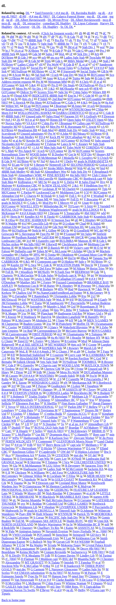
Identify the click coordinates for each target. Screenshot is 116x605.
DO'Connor (9, 206)
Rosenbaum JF (89, 306)
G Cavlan (32, 189)
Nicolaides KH (11, 144)
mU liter (55, 586)
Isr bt (69, 524)
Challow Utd (24, 292)
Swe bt (26, 227)
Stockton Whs (10, 566)
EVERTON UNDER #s (27, 393)
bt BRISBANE (25, 496)
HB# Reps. (72, 586)
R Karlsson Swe (59, 438)
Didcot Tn (26, 92)
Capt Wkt (43, 458)
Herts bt (15, 216)
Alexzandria (12, 562)
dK (3, 36)
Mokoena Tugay (71, 545)
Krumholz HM (103, 216)
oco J (5, 74)
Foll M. (20, 521)
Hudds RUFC (75, 521)
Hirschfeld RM (29, 358)
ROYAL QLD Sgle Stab (49, 427)
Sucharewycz (79, 552)
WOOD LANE (70, 365)
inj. (99, 137)
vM (46, 50)
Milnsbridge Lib (104, 310)
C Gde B (108, 113)
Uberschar (8, 337)
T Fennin (103, 265)
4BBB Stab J (13, 116)
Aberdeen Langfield (68, 317)
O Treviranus (25, 458)
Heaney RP (103, 154)
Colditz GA (36, 168)
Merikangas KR (82, 382)
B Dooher (58, 154)
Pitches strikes (10, 244)
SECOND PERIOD (82, 164)
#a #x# (109, 102)
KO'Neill (34, 109)
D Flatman (27, 559)
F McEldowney (77, 431)
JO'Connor (8, 85)
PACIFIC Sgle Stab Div (63, 517)
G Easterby (27, 365)
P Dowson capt (45, 483)
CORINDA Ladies (57, 393)
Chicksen (20, 472)
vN (85, 43)
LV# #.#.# (28, 375)
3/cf (28, 240)
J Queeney (26, 527)
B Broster (107, 361)
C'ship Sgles (80, 92)
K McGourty (23, 320)
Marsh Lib (90, 348)
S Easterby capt (45, 240)
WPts (15, 438)
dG (61, 36)
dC (104, 33)
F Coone (91, 344)
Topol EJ (22, 341)
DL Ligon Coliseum (85, 23)
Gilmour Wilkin (32, 476)
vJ (12, 47)
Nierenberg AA (24, 455)
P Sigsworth (68, 71)
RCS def (18, 379)
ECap (27, 106)
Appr (50, 78)
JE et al (32, 47)
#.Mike (6, 157)
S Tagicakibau (92, 586)
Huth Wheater (44, 514)
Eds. (73, 548)
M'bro (93, 517)
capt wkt (75, 444)
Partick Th (83, 514)
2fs (18, 119)
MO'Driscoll (9, 299)
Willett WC (12, 106)
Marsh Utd (41, 227)
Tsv (76, 43)
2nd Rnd (57, 99)
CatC (8, 431)
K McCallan (31, 566)
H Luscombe (101, 396)
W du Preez (106, 438)
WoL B (60, 299)
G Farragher (19, 296)
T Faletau (50, 144)
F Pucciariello (76, 303)
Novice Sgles (13, 123)
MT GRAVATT (34, 562)
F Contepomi (44, 441)
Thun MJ (7, 178)
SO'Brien (96, 133)
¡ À (59, 389)
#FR (96, 88)
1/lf (27, 424)
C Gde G (70, 102)
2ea (111, 47)
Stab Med (48, 130)
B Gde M (34, 61)
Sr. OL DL (66, 26)
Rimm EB (56, 119)
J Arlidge (77, 251)
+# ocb (90, 106)
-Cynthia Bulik (53, 413)
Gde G (79, 50)
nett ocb (84, 88)
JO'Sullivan (53, 102)
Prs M (40, 81)
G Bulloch (36, 541)
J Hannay (47, 389)
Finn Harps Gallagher (74, 403)
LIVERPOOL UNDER (73, 507)
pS (109, 313)
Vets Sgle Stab (49, 361)
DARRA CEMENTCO (70, 113)
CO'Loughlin (93, 99)
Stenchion (62, 534)
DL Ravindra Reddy (83, 13)
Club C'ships (100, 175)
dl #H (22, 16)
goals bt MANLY (12, 202)
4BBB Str (63, 43)
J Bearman (60, 106)
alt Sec (91, 168)
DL (28, 13)
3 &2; (51, 88)
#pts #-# (55, 161)
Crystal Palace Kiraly (99, 545)
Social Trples (88, 71)
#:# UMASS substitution (29, 572)
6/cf (109, 583)
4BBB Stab (35, 40)
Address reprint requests (16, 81)
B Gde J (23, 57)
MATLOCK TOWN (97, 365)
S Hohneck (17, 396)
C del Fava (56, 472)
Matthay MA (28, 282)
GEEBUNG (61, 489)
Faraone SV (72, 116)
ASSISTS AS (86, 527)
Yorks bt (24, 337)
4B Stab (35, 171)
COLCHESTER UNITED (90, 462)
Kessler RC (33, 140)
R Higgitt (22, 431)
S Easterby (28, 126)
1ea (20, 43)
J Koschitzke (9, 268)
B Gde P (57, 50)
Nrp (49, 541)
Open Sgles (74, 119)
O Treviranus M (47, 410)
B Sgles (31, 43)
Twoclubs (95, 57)
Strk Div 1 (83, 54)
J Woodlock (25, 272)
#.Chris (84, 81)
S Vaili (60, 196)
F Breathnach (100, 171)
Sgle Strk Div (79, 171)
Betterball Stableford (32, 355)
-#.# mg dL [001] (39, 16)
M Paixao (90, 572)
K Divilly (15, 555)
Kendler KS (32, 216)
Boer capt (99, 434)
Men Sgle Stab (53, 147)
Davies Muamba (31, 500)
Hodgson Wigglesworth (53, 209)
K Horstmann (73, 126)
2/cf (93, 296)
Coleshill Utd (54, 503)
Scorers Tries (45, 92)
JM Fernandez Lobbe (15, 303)
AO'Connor (68, 140)
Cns (52, 47)
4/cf (59, 334)
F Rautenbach (40, 296)
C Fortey (46, 282)
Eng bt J (73, 95)
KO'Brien (7, 130)
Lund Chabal (105, 441)
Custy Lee (60, 458)
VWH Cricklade (22, 534)
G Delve (69, 182)
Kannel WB (9, 420)
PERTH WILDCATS (18, 441)
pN (66, 382)
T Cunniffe (72, 379)
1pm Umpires (10, 330)
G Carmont (38, 569)
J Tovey (91, 389)
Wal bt (82, 74)
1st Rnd (27, 330)
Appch (24, 54)
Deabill (16, 427)
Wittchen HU (76, 227)
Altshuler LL (43, 320)
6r (34, 161)
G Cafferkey (28, 420)
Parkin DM (75, 406)
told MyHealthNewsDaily (17, 400)
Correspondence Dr (49, 330)
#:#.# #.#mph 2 (41, 351)
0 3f (7, 472)
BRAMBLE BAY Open (74, 496)
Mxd (84, 341)
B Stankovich (72, 566)
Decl (4, 164)
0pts (56, 310)
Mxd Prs (47, 202)
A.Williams (38, 472)
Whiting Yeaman (76, 583)
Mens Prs (22, 88)
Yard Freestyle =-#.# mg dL (52, 13)
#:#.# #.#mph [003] (31, 213)
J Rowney (73, 348)
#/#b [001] (98, 552)
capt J (91, 50)
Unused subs (33, 116)
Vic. (63, 420)
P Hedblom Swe (94, 185)
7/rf (4, 355)
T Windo (17, 493)
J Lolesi (75, 386)
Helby (81, 590)
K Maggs (11, 313)
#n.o (8, 455)
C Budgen (39, 586)
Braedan (74, 427)
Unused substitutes (32, 133)
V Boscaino (91, 199)
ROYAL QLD (10, 209)
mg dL (91, 16)
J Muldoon (67, 254)
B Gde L (101, 240)
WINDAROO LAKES (45, 382)
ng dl (9, 20)
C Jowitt (91, 126)
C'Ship (100, 109)
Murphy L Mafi (56, 306)
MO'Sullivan (19, 71)
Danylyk (46, 317)
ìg (81, 476)
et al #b (90, 493)
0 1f (23, 289)
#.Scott (16, 74)
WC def (99, 230)
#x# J (8, 119)
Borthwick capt (93, 178)
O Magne (64, 237)
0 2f (84, 196)
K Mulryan (84, 486)
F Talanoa (51, 462)
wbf (103, 213)
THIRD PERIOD (32, 327)
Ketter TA (45, 455)
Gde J (95, 43)
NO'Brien (97, 261)
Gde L (59, 61)
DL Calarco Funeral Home (68, 16)
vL (43, 47)
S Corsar (38, 517)
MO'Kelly (44, 272)
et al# (77, 351)
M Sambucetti (55, 303)
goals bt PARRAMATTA (93, 161)
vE (48, 40)
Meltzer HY (93, 337)
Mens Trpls (24, 178)
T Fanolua (84, 562)
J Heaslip (75, 337)
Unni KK (103, 521)
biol (102, 168)
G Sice (32, 265)
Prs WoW (53, 64)
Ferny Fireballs (82, 531)
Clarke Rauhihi (65, 579)
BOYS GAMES (101, 330)
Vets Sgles (59, 199)
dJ (37, 36)
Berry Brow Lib (56, 444)
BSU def (67, 559)
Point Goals (9, 289)
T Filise (70, 476)
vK (70, 40)
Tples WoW (74, 147)
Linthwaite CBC (12, 240)
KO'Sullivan (19, 230)
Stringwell (79, 534)
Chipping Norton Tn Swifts (18, 590)
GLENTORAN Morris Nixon (74, 441)
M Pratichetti (64, 323)
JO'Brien (33, 50)
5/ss (23, 313)
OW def (65, 451)
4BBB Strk (8, 54)
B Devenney (73, 465)
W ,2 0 (57, 379)
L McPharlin (23, 434)
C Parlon (26, 192)
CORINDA (93, 147)
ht (84, 517)
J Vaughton (92, 386)
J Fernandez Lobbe (65, 296)
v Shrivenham (27, 448)
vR (12, 43)
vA (103, 126)
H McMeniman (47, 157)
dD (21, 36)
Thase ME (42, 199)
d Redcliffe (8, 527)
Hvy (102, 182)
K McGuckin (25, 275)
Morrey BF (34, 493)
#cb (97, 54)
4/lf (4, 396)
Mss (110, 119)
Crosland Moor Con (90, 254)
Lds (80, 320)
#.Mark (108, 147)
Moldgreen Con (69, 192)
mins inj (61, 548)
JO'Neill (76, 458)
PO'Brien (7, 64)
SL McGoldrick (53, 258)
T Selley (37, 431)
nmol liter (78, 576)
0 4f (40, 247)
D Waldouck (28, 317)
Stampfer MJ (9, 126)
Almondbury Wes (55, 171)
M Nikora (79, 268)
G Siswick (19, 102)
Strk (22, 85)
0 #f (16, 469)
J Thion (18, 372)
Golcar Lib (106, 164)
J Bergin (27, 268)
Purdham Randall (26, 237)
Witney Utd (29, 389)
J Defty (68, 161)
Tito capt (25, 386)
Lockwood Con (45, 192)
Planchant (47, 313)
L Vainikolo (29, 479)
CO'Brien (14, 78)
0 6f (26, 164)
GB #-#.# (21, 147)
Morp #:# (7, 113)
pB (12, 279)
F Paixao (41, 386)
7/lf (57, 234)
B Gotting (71, 341)
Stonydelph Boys (20, 199)
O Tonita (50, 254)
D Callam (43, 310)
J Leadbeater (32, 144)
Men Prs (55, 126)
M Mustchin (26, 247)
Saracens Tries (94, 465)
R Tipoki (49, 216)
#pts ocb (76, 344)
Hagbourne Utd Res (70, 313)
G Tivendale (106, 527)
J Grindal (50, 140)
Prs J (103, 50)
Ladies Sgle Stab (74, 57)
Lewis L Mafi (42, 279)
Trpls (47, 61)
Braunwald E (10, 389)
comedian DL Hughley (57, 23)
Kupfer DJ (17, 265)
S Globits (16, 413)
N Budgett (103, 393)
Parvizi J (28, 209)
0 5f (86, 192)
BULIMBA (67, 240)
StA (61, 358)
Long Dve (95, 227)
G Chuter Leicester (17, 517)
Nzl (43, 161)
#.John (64, 133)
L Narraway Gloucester (63, 569)
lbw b (107, 451)
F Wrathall (97, 196)
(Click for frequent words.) (57, 33)
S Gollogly (90, 116)
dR (105, 36)
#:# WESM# (82, 541)
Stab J (106, 61)
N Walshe (11, 223)
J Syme (78, 368)
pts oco (55, 57)
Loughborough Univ (46, 538)
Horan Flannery (102, 403)
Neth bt (36, 230)
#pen (43, 119)
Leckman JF (50, 189)
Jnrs (109, 254)
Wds (80, 168)
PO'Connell (44, 534)
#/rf (21, 368)
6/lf (71, 320)
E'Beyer (45, 590)
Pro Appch (24, 151)
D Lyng (90, 448)
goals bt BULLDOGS (85, 209)
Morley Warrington (50, 524)
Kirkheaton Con (86, 538)
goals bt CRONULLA (40, 510)
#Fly (61, 289)
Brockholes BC (83, 393)
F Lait (67, 538)
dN (45, 36)
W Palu (9, 531)
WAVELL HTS (29, 206)
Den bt (89, 265)
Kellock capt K (67, 275)
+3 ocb (54, 74)
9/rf (45, 576)
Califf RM (47, 237)
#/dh (29, 444)
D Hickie (46, 448)
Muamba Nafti (87, 559)
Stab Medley (26, 137)
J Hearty (20, 157)
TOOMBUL (89, 361)
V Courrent (57, 355)
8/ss (83, 296)
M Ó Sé (98, 247)
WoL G (20, 306)
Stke (50, 68)
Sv (62, 424)
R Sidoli (95, 223)
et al (98, 562)
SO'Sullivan (102, 123)
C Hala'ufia (103, 285)
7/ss (64, 417)
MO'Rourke (67, 88)
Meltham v (92, 444)
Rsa (27, 427)
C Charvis (30, 196)
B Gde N (7, 161)
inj (92, 275)
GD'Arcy (95, 534)
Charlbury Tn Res (48, 527)
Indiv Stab (88, 130)
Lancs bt (66, 144)
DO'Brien (7, 57)
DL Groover (21, 26)
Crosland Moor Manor (72, 483)
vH (41, 64)
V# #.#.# (31, 123)
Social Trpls (18, 68)
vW (4, 47)
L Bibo (67, 310)
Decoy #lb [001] (90, 548)
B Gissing (51, 109)
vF (71, 54)
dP (52, 36)
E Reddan (36, 503)
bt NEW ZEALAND (54, 185)
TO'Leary (74, 206)
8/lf (13, 355)
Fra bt (93, 375)
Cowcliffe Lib (40, 223)
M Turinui (105, 555)
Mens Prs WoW (69, 372)
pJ (63, 109)
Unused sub (95, 368)
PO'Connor (42, 106)
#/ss (55, 223)
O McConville (45, 178)
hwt (7, 444)
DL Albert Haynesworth (85, 20)
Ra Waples (36, 545)
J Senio (51, 372)
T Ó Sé (21, 545)
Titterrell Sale (67, 510)
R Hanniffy (92, 317)
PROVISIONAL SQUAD (17, 489)
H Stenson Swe (60, 220)
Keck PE (55, 137)
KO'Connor (83, 151)
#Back (84, 258)
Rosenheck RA (88, 479)
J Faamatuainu (75, 334)
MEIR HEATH (96, 476)
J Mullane (33, 413)
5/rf (36, 424)
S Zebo (103, 327)
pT (75, 202)
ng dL (101, 13)
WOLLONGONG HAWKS (35, 113)
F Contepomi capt (46, 261)
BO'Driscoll (85, 299)
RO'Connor (100, 192)
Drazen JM (92, 410)
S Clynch (103, 157)
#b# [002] (91, 213)
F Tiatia (37, 303)
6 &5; (26, 261)
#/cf (24, 223)
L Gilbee (51, 230)
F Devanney (74, 493)
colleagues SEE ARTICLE (45, 521)
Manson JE (85, 240)
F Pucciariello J (93, 379)
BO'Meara (79, 133)
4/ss (110, 469)
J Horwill (51, 244)
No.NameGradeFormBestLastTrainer (59, 292)
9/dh (39, 372)
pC (104, 199)
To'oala (51, 545)
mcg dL (6, 23)
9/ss (91, 400)
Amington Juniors (30, 531)
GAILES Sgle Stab (17, 586)
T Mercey (64, 202)
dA (69, 50)
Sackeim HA (95, 469)
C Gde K (46, 265)
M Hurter (49, 285)
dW (13, 40)
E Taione (21, 382)
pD (32, 157)
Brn (107, 417)
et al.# (58, 590)
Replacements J (15, 109)
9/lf (71, 299)
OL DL (36, 26)
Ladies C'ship (25, 64)
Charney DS (32, 258)
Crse (96, 420)
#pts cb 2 (27, 99)
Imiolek (69, 562)
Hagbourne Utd (32, 469)
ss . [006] (101, 531)
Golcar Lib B (24, 310)
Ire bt (14, 99)
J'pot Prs (45, 234)
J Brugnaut (65, 123)
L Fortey (38, 341)
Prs (79, 40)
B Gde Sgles (46, 275)
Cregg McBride (98, 237)
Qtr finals (69, 85)
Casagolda (40, 337)
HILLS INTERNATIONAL (37, 406)
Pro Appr (24, 279)
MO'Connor (9, 192)
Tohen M (42, 251)
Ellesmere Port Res (28, 403)
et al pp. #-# (76, 424)
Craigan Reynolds (55, 552)
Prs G (102, 85)
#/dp (96, 202)
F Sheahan (48, 507)
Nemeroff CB (57, 164)
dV (73, 81)
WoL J (103, 130)
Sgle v (82, 261)
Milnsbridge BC (54, 206)
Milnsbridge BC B (88, 524)
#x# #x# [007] (33, 78)
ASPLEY (7, 285)
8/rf (39, 444)
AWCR (79, 237)
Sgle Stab (47, 43)
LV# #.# (99, 68)
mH (107, 524)
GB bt (105, 71)
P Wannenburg (80, 420)
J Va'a (65, 462)
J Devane (53, 213)
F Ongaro (97, 583)
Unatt (85, 202)
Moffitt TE (83, 323)
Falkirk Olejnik (26, 361)
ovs (23, 503)
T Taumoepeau (71, 410)
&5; (107, 337)
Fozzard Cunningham (69, 282)
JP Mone (24, 538)
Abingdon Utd (10, 196)
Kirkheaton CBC (27, 185)
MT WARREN (57, 344)
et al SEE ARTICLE (31, 344)
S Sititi (89, 206)
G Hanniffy (82, 434)
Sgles (104, 40)
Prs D (54, 85)
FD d (42, 137)
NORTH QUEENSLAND (17, 524)
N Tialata (54, 562)
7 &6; (98, 289)
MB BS (108, 427)
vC (87, 40)
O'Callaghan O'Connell (70, 279)
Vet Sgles (86, 234)
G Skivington (27, 234)
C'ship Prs (47, 123)
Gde (96, 272)
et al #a (17, 140)
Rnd (70, 289)
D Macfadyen (105, 579)
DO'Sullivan (86, 85)
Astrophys (36, 306)
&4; (17, 424)
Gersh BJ (45, 548)
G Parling (83, 68)
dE (88, 33)
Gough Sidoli (66, 375)
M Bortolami (59, 396)
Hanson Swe (59, 576)
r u (103, 406)
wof (102, 47)
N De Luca (86, 579)
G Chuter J (62, 351)
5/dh (47, 555)
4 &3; (84, 102)
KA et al (63, 78)
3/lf (4, 216)
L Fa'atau (34, 368)
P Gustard (70, 234)
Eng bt (97, 102)
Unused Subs (49, 420)
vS (104, 43)
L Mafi (9, 151)
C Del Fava (44, 268)
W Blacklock (47, 496)
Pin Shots (36, 102)
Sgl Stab (40, 74)
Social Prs (37, 68)
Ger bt (72, 154)
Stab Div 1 (88, 47)
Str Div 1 (38, 88)
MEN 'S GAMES (97, 320)
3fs (70, 151)
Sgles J (50, 54)
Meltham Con (96, 244)
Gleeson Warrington (69, 448)
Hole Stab (8, 175)
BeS (8, 548)
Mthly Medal (76, 61)
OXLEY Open (95, 119)
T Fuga (104, 351)
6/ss (82, 400)
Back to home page (13, 600)
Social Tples (65, 68)
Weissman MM (57, 81)
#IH (90, 521)
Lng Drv (68, 74)
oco (34, 57)
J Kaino (68, 527)
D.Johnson (87, 510)
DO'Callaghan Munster (98, 372)
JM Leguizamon (25, 548)
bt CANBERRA (96, 355)
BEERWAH (82, 272)
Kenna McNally (30, 552)
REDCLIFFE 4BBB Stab (47, 95)
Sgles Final (53, 116)
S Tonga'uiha (72, 213)
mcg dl (107, 20)
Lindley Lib (87, 555)
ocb (43, 57)
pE (76, 220)
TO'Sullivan (69, 361)
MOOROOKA (103, 514)
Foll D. (74, 199)
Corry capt (74, 355)
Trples (76, 78)
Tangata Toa (100, 258)
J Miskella (68, 157)
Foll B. (9, 272)
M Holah (46, 196)
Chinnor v (95, 576)
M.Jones (76, 106)
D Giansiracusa (31, 486)
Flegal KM (21, 95)
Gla (15, 465)
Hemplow (105, 106)
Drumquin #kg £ (60, 434)
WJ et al (30, 119)
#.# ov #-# (45, 579)
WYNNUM (65, 514)
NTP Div (86, 154)
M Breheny (46, 289)
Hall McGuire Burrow (59, 500)
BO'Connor (98, 74)
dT (96, 33)
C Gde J (93, 61)
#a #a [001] (56, 572)
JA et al (19, 50)
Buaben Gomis (32, 323)
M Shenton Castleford (59, 486)
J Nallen (23, 254)
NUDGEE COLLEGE (24, 348)
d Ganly (102, 299)
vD (3, 43)
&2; (89, 137)
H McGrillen (13, 583)
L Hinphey (89, 220)
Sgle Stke (44, 489)
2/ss (67, 368)
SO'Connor (74, 99)
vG (97, 36)
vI (93, 64)
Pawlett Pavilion (79, 358)
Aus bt (6, 95)
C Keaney (82, 144)
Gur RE (40, 434)
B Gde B (68, 64)
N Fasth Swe (62, 272)
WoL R (23, 351)
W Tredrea (8, 368)
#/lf (67, 247)
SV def (92, 455)
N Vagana (17, 483)
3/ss (48, 323)
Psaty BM (25, 514)
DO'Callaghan (74, 137)
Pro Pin (59, 40)
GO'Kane (106, 220)
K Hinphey (66, 285)
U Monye (54, 341)
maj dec (78, 455)
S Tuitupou (96, 334)
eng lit (55, 182)
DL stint (102, 16)
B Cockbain (54, 476)
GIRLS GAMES (77, 503)
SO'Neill (85, 140)
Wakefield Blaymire (75, 327)
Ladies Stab (54, 469)
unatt (21, 168)
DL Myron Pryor (58, 20)
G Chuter (7, 341)
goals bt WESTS (38, 379)
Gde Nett (57, 227)
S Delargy (44, 400)
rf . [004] (10, 559)
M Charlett (69, 189)
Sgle (87, 78)
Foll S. (9, 168)
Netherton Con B (28, 285)
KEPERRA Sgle (52, 348)
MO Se (42, 182)
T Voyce (10, 406)
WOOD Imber (38, 154)
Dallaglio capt (23, 251)
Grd (73, 306)
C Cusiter (11, 327)
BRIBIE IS (99, 431)
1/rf (57, 566)
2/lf (29, 372)
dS (80, 33)
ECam (16, 164)
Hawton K (84, 289)
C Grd (97, 358)
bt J (7, 50)
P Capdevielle (47, 451)
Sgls (42, 126)
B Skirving (34, 462)
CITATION (62, 455)
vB (61, 47)
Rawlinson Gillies (23, 451)
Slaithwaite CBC (68, 178)
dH (29, 36)
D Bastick (54, 247)
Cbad (82, 223)
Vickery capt (81, 247)
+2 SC (52, 71)
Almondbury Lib (98, 424)
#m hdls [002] (32, 244)
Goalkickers (58, 386)
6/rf (24, 299)
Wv (111, 268)
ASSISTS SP (74, 389)
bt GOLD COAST (62, 479)
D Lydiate (69, 223)
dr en (94, 413)
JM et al (73, 47)
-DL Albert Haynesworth (30, 20)
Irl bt (44, 85)
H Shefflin (50, 403)
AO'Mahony (91, 427)
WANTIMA (46, 375)
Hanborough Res (33, 438)
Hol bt (72, 258)
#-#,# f (93, 279)
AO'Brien (23, 161)
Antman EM (9, 227)
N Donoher (49, 424)
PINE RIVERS (56, 175)
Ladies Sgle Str (91, 569)
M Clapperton (10, 323)
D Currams (84, 500)
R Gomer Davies (65, 555)
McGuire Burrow (76, 330)
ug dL (16, 23)
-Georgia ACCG (77, 413)
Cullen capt (84, 123)
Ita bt (44, 479)
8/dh (82, 375)
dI (89, 36)
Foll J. (73, 196)
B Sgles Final (87, 182)
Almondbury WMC (30, 175)
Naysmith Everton (57, 531)
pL (14, 500)
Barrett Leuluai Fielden (86, 417)
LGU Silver (53, 465)
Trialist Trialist (38, 396)
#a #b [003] (58, 337)
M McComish (74, 469)
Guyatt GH (63, 541)
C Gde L (32, 202)
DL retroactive (32, 23)
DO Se (65, 230)
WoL (62, 54)
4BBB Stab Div (67, 130)
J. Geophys (86, 157)
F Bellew (92, 406)
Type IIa (33, 576)
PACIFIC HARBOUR (33, 220)
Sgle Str (63, 92)
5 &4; (32, 85)
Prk (13, 358)
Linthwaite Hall (95, 458)
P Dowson (108, 116)
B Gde (71, 36)
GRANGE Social (12, 462)
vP (95, 40)
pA (17, 417)
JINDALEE (12, 258)
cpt (101, 95)
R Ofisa (10, 220)
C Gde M (88, 95)
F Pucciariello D (102, 507)
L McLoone (59, 251)
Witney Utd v (95, 313)
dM (12, 36)
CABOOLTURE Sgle (80, 472)
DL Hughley (50, 26)
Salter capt (62, 268)
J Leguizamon (88, 189)
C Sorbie (90, 351)
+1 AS (35, 147)
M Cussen (11, 375)
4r (93, 327)
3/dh (4, 427)
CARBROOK (10, 261)
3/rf (13, 386)
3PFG (36, 254)
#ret (32, 289)
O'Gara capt (97, 590)
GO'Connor (9, 92)
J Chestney (107, 559)
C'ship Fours (53, 583)
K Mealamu (32, 555)
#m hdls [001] (78, 175)
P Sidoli (43, 99)
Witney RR (99, 92)
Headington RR (27, 130)
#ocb (21, 47)
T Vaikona (82, 310)
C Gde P (10, 365)
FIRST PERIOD (42, 334)
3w (29, 483)
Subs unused (102, 140)
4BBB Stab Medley (14, 171)
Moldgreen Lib (28, 507)
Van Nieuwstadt (24, 579)
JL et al (83, 64)
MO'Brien (38, 71)
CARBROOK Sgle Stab (74, 216)
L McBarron (33, 583)
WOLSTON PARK (68, 265)
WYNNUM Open (80, 109)
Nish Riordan (54, 493)
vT (21, 40)
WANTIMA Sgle (41, 299)
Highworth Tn (14, 510)
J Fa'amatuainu (103, 323)
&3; (83, 275)
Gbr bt (91, 251)
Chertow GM (52, 368)
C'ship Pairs (26, 410)
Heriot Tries (97, 268)
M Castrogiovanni (16, 334)
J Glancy (52, 327)
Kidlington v (26, 182)
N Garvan (49, 358)
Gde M (36, 54)
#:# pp (18, 444)
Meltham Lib (80, 396)
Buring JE (8, 247)
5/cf (61, 406)
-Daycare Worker (83, 438)
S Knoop (10, 317)
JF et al (97, 81)
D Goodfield (81, 230)
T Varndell (103, 206)
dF (81, 36)
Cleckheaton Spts (72, 244)
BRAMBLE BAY (98, 282)
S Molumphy (32, 417)
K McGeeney (95, 292)
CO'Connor (56, 151)
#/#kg (46, 566)
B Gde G (100, 78)
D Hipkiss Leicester (87, 451)
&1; (28, 74)
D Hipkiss (67, 261)
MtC (33, 313)
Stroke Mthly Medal (60, 168)
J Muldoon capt (48, 559)
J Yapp (60, 320)
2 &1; (75, 185)
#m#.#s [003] (55, 431)
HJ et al (94, 113)
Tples (20, 61)
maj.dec (21, 569)
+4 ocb (40, 151)
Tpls (104, 189)
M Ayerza (74, 572)
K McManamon (32, 465)
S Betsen (39, 164)
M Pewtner (84, 285)
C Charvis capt (48, 365)
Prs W (52, 133)
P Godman (51, 417)
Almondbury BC (65, 400)
